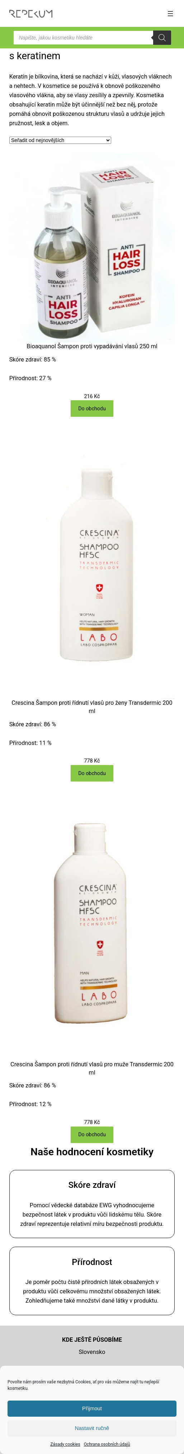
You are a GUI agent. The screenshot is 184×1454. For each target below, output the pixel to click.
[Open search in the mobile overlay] (92, 37)
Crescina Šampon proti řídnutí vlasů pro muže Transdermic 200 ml (92, 1068)
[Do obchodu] (92, 408)
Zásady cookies (65, 1444)
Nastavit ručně (92, 1428)
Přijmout (92, 1408)
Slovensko (92, 1352)
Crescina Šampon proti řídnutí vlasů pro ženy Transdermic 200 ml (91, 706)
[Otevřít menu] (170, 13)
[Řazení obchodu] (60, 140)
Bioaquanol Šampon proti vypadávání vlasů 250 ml (92, 346)
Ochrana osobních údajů (107, 1444)
